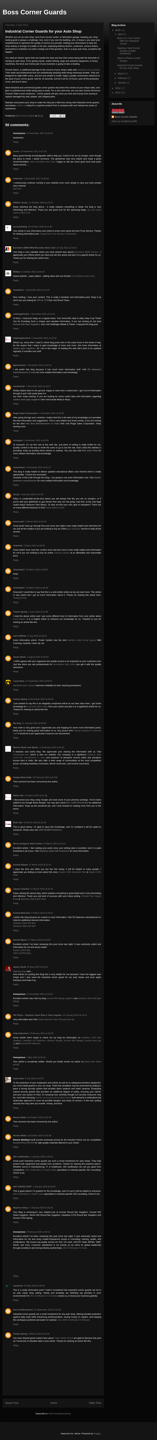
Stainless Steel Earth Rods (33, 899)
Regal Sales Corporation (25, 413)
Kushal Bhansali (21, 913)
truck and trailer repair (37, 706)
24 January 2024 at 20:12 (75, 1015)
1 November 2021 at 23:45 (51, 413)
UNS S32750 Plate (22, 953)
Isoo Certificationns (23, 1309)
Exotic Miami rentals (55, 507)
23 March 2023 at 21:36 (36, 795)
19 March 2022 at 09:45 (37, 588)
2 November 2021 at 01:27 (38, 467)
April (120, 34)
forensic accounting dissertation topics (53, 1097)
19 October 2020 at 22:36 (40, 226)
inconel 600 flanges (73, 1040)
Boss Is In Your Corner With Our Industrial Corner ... (128, 41)
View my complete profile (124, 121)
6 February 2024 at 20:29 (41, 1033)
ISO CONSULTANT (22, 1186)
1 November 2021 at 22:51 (39, 365)
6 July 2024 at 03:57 (34, 1078)
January (122, 82)
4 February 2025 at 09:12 (38, 1232)
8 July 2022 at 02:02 (37, 636)
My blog (17, 723)
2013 (118, 92)
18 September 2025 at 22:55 (47, 1309)
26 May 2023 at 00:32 (37, 967)
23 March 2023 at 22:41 (54, 843)
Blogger (97, 1433)
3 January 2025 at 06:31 (41, 1156)
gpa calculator (73, 528)
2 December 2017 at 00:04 (36, 178)
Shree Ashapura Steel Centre (27, 843)
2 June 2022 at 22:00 (38, 612)
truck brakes (19, 619)
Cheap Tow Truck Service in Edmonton (58, 234)
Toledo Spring (20, 612)
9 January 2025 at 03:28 (41, 1207)
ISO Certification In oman (75, 1248)
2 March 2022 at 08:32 (34, 545)
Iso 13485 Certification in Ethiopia (73, 1320)
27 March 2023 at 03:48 (39, 940)
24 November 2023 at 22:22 (39, 994)
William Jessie (20, 202)
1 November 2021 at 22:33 (43, 338)
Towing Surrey (19, 598)
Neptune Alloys (21, 1207)
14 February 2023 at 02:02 (51, 747)
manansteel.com (21, 754)
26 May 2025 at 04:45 (34, 1285)
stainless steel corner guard (81, 640)
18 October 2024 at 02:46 (39, 1117)
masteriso (18, 1285)
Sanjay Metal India (22, 777)
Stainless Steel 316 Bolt (24, 926)
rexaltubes (18, 290)
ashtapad (17, 440)
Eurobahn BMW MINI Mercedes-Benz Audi (34, 247)
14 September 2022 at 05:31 (38, 681)
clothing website (62, 553)
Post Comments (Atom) (60, 1413)
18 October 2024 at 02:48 (39, 1135)
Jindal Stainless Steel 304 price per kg (56, 1019)
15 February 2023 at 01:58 (45, 777)
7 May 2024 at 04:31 (36, 1057)
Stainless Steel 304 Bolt (24, 923)
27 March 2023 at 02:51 (40, 864)
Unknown (18, 178)
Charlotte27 (19, 569)
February (123, 78)
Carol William (19, 636)
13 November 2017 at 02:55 (39, 133)
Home (53, 1403)
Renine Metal (19, 1117)
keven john (18, 521)
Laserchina (18, 681)
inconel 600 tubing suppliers (60, 998)
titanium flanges (54, 1040)
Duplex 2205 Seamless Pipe (72, 872)
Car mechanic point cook (83, 276)
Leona (16, 151)
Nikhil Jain (18, 795)
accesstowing (20, 226)
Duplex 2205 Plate (21, 950)
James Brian (19, 657)
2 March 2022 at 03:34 (35, 521)
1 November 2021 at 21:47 (37, 290)
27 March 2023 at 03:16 (41, 889)
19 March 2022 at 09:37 (37, 569)
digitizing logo (19, 971)
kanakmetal (19, 386)
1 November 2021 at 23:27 (38, 386)
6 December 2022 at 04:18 (40, 699)
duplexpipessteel (21, 338)
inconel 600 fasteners (30, 1043)
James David (19, 967)
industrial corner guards (88, 70)
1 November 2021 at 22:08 (42, 314)
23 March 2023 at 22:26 (35, 822)
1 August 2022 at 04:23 (38, 657)
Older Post (95, 1403)
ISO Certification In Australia (43, 1296)
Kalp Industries (20, 1033)
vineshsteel (19, 467)
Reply (15, 142)
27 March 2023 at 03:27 (42, 913)
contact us (21, 105)
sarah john (18, 1078)
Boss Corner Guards (35, 12)
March (121, 73)
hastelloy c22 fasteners (34, 1040)
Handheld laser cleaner (24, 685)
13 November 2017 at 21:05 (33, 151)
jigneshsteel (19, 365)
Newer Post (11, 1403)
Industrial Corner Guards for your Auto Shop (129, 66)
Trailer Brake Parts (63, 1338)
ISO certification (21, 1156)
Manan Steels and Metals (25, 747)
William (16, 272)
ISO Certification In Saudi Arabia (40, 1170)
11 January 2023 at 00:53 (34, 723)
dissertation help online (64, 664)
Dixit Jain (18, 822)
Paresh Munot (20, 940)
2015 (118, 30)
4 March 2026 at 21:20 (38, 1334)
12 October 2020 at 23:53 (41, 202)
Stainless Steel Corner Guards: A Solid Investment (128, 51)
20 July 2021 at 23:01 (66, 247)
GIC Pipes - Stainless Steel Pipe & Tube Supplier (37, 1015)
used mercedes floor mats (42, 161)
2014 (118, 88)
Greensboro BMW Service (86, 252)
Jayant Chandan (21, 889)
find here (17, 188)
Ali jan (16, 494)
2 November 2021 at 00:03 (36, 440)
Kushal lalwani (20, 864)
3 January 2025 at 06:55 (44, 1186)
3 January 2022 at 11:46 (31, 494)
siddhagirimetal (21, 314)
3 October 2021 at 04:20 (32, 272)
